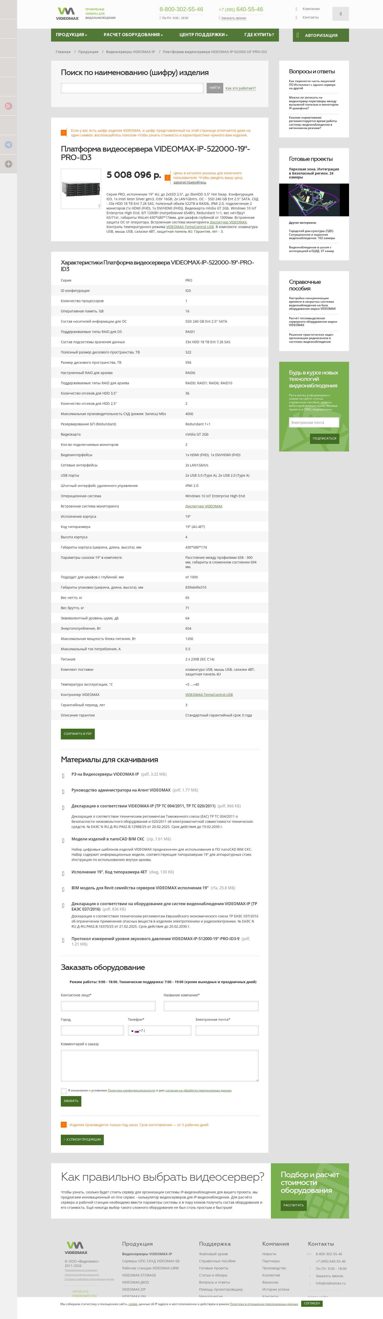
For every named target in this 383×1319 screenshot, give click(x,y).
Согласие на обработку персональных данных (89, 1279)
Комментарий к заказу (80, 1044)
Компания (311, 8)
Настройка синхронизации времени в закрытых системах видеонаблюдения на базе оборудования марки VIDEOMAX (312, 303)
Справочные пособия (305, 285)
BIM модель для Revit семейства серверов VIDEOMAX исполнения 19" (140, 887)
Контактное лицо (75, 995)
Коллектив (271, 1275)
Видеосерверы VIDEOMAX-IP (147, 1254)
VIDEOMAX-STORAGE (139, 1275)
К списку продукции (82, 1139)
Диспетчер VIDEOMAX (228, 222)
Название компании (181, 995)
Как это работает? (241, 88)
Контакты (311, 17)
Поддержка (215, 1244)
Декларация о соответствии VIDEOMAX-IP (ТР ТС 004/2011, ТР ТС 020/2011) (143, 806)
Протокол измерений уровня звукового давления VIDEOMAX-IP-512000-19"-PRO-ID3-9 (155, 938)
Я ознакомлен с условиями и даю (150, 1090)
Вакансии (270, 1282)
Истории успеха (275, 1289)
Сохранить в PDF (78, 734)
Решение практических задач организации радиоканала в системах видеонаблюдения (311, 338)
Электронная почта (211, 1019)
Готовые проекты (310, 158)
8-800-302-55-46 (181, 9)
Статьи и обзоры (213, 1275)
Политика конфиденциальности (82, 1274)
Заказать (71, 1101)
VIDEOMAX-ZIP (134, 1289)
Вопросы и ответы (312, 71)
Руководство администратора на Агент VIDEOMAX (121, 790)
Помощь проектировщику (221, 1289)
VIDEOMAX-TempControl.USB (190, 226)
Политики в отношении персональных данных (264, 1304)
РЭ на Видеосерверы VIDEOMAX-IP (105, 774)
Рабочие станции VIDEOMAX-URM (150, 1268)
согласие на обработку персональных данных (198, 1090)
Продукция (137, 1244)
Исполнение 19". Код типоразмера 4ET (109, 872)
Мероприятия (211, 1296)
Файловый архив (213, 1254)
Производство (274, 1268)
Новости (269, 1254)
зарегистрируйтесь (189, 182)
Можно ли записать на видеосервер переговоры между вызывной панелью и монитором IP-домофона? (313, 102)
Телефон (135, 1019)
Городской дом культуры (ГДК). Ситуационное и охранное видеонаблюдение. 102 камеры (312, 234)
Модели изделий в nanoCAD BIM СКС (108, 839)
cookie (132, 1304)
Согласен (312, 1303)
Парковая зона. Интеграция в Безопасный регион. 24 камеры (314, 173)
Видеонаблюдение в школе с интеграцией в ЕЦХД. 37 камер (311, 249)
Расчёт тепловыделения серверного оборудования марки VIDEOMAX (313, 321)
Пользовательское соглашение (81, 1270)
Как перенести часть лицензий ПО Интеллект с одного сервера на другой (312, 84)
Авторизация (317, 35)
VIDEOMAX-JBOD (135, 1282)
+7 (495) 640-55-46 (331, 1261)
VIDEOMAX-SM (134, 1296)
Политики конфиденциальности (131, 1090)
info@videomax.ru (331, 1283)
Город (66, 1019)
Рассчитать (294, 1205)
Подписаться (324, 438)
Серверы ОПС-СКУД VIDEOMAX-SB (151, 1261)
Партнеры (271, 1261)
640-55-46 (241, 9)
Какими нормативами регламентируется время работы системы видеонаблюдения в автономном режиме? (313, 122)
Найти (215, 88)
